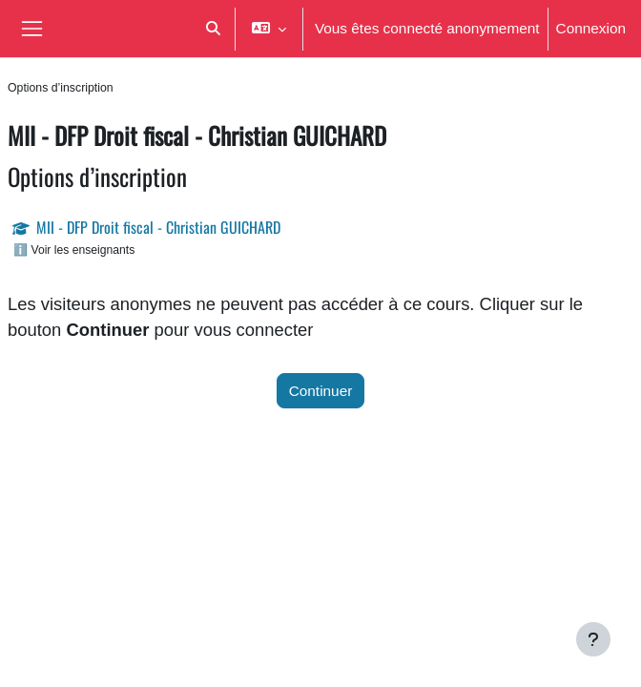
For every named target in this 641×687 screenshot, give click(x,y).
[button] (212, 28)
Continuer (321, 391)
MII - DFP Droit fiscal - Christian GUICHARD (158, 227)
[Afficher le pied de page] (593, 639)
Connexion (591, 28)
